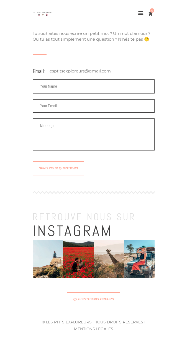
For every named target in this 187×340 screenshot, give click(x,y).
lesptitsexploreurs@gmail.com (79, 71)
